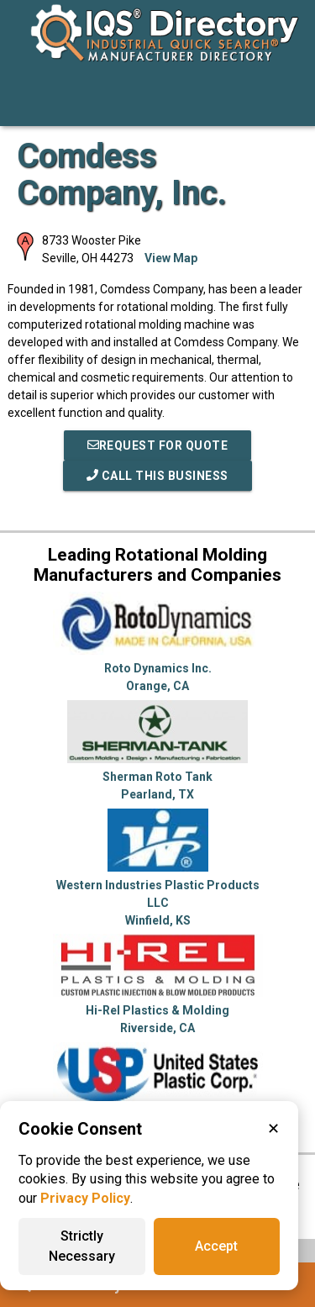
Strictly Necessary (82, 1246)
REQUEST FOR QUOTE (157, 445)
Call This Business (157, 475)
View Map (170, 258)
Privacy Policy (85, 1198)
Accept (216, 1246)
